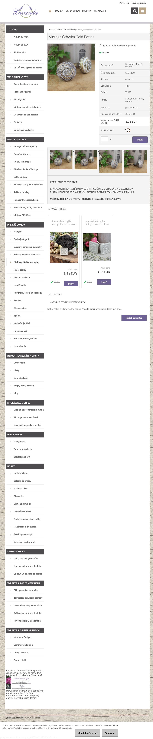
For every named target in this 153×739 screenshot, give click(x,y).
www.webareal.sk (32, 717)
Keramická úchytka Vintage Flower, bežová (64, 223)
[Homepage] (49, 10)
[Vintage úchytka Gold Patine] (71, 45)
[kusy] (104, 139)
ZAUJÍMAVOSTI (100, 10)
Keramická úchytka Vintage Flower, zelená (97, 223)
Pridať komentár (134, 318)
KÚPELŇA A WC (113, 199)
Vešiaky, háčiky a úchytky (65, 29)
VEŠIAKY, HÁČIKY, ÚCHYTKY (64, 199)
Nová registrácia (139, 2)
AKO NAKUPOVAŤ (73, 10)
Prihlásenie (124, 2)
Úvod (51, 29)
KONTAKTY (86, 10)
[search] (134, 10)
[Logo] (25, 11)
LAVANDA (59, 10)
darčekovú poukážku (27, 690)
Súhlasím (109, 733)
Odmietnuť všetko (86, 733)
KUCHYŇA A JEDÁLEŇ (92, 199)
